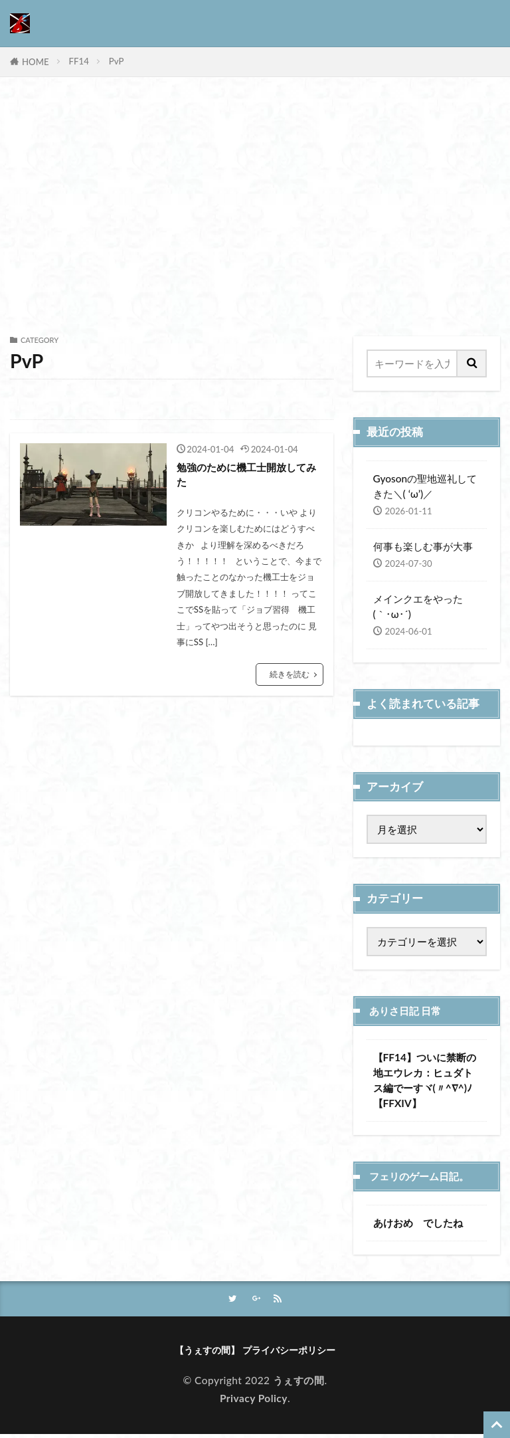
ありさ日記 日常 (410, 1010)
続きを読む (287, 678)
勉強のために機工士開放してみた (248, 476)
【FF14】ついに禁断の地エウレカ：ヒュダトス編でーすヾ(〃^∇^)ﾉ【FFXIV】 (424, 1080)
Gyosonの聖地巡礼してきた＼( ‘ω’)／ (425, 486)
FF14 (79, 61)
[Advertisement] (255, 210)
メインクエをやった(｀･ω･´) (418, 606)
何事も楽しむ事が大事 (423, 546)
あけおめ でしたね (418, 1223)
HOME (35, 61)
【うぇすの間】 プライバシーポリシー (255, 1352)
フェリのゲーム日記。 (425, 1176)
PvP (116, 61)
